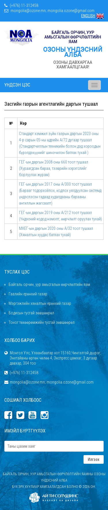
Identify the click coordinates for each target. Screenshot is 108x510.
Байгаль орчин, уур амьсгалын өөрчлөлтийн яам (49, 284)
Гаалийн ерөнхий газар (28, 294)
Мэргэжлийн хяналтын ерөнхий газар (40, 303)
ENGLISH (92, 16)
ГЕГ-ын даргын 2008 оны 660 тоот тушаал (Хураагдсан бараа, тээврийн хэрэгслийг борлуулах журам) (53, 168)
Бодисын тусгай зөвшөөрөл (31, 313)
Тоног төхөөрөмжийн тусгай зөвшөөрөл (42, 322)
